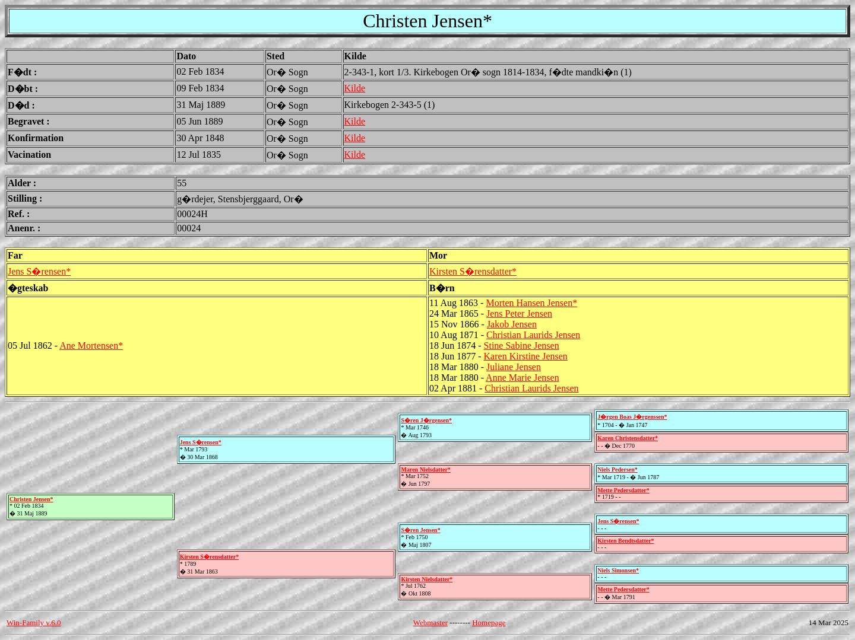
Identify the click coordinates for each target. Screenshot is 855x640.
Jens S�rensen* (39, 271)
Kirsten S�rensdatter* (473, 271)
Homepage (488, 622)
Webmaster (430, 622)
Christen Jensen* (31, 499)
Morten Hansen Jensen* (531, 303)
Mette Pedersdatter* (623, 490)
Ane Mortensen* (91, 345)
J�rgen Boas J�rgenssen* (632, 416)
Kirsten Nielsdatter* (426, 579)
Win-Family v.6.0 (34, 622)
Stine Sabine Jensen (521, 345)
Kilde (355, 88)
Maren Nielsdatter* (425, 469)
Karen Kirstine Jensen (526, 356)
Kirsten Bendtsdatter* (625, 540)
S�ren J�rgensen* (426, 420)
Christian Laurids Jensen (533, 335)
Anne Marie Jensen (522, 377)
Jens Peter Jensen (519, 313)
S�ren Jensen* (420, 530)
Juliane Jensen (513, 367)
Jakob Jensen (512, 324)
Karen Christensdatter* (627, 438)
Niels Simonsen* (618, 570)
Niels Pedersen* (617, 469)
